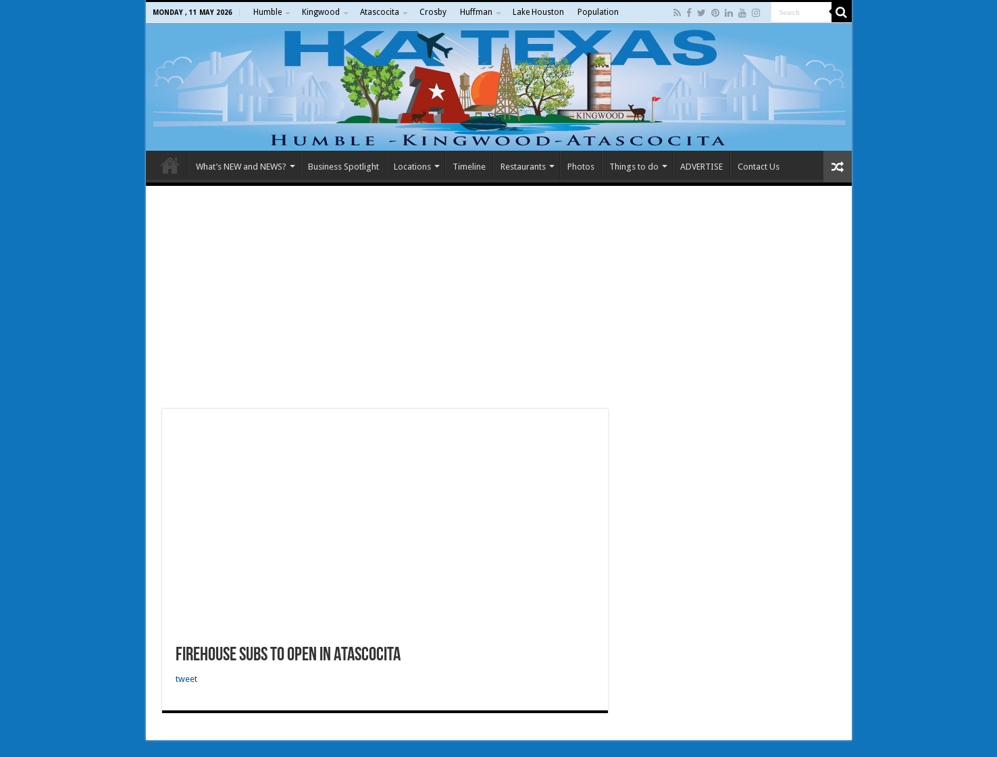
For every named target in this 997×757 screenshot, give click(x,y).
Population (598, 12)
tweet (186, 679)
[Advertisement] (499, 297)
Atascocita (379, 12)
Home (170, 165)
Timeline (469, 167)
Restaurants (523, 167)
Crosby (432, 12)
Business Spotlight (343, 167)
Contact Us (758, 167)
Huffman (476, 12)
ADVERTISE (701, 167)
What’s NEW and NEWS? (241, 167)
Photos (580, 167)
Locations (412, 167)
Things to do (634, 167)
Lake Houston (538, 12)
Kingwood (321, 12)
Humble (267, 12)
